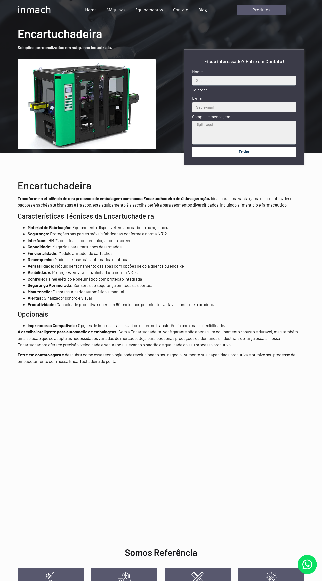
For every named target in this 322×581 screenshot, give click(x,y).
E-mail (198, 98)
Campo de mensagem (211, 117)
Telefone (200, 90)
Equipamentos (149, 10)
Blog (202, 10)
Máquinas (116, 10)
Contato (180, 10)
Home (91, 10)
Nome (197, 72)
